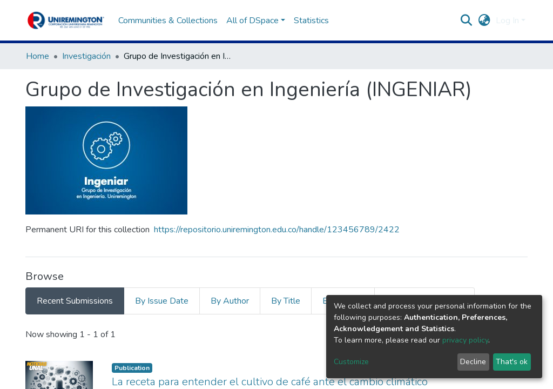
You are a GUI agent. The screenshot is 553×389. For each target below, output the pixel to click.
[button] (484, 20)
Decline (473, 362)
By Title (285, 301)
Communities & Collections (168, 20)
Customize (351, 362)
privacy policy (465, 340)
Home (37, 56)
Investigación (86, 56)
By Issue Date (161, 301)
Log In (507, 20)
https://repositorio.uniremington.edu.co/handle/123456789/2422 (277, 230)
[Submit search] (466, 21)
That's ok (512, 362)
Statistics (311, 20)
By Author (230, 301)
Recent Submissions (75, 301)
